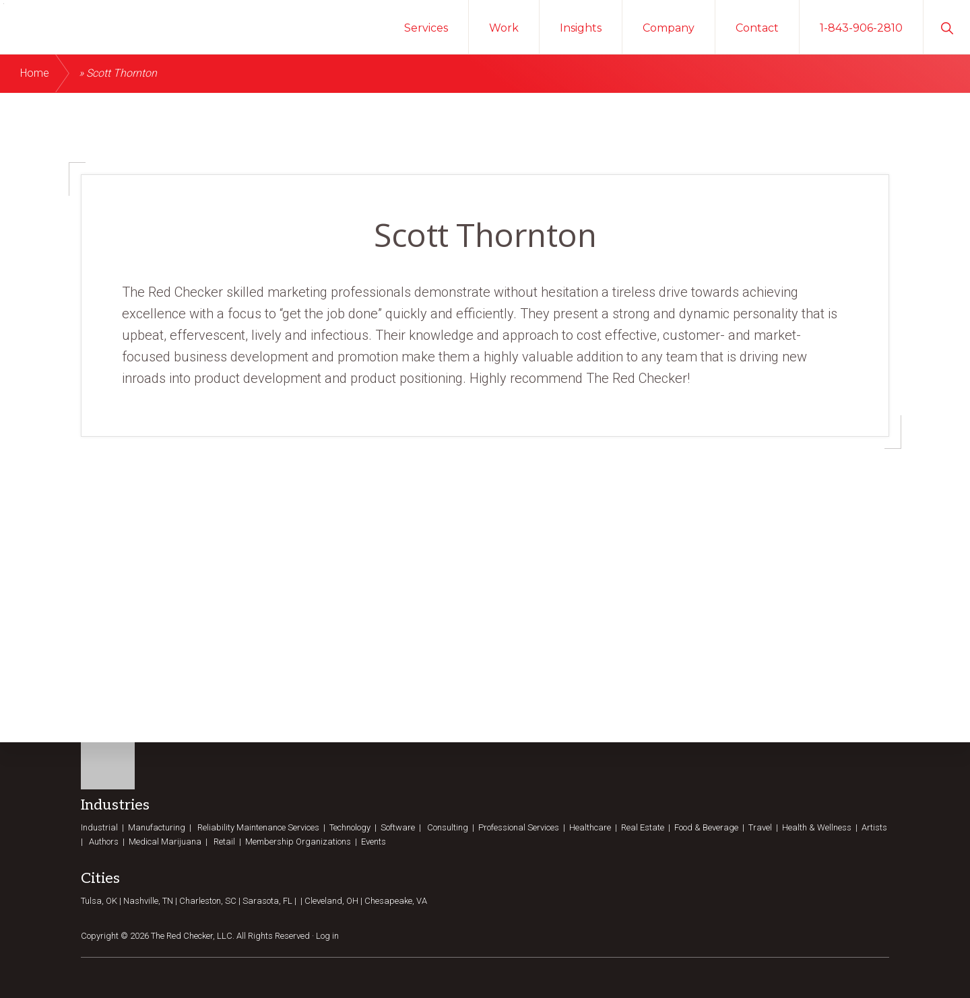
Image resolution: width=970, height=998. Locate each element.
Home (34, 73)
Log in (327, 935)
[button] (947, 27)
